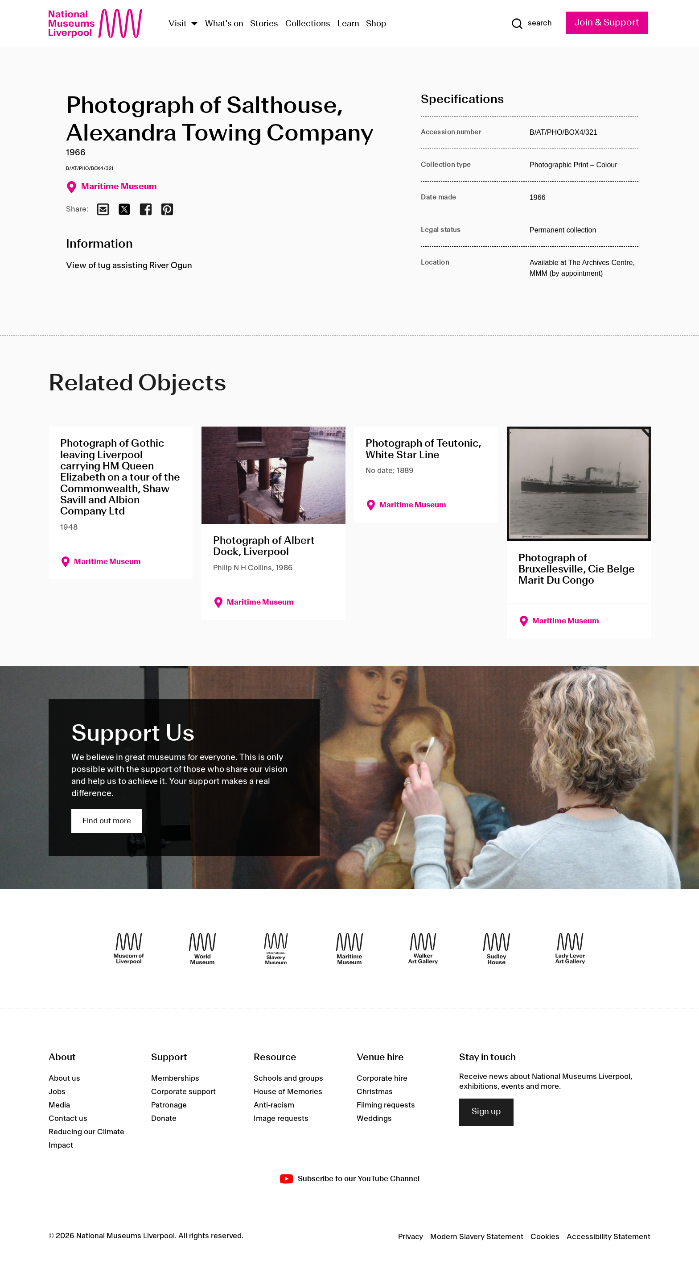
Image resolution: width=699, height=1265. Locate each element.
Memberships (175, 1078)
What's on (224, 24)
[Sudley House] (496, 948)
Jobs (57, 1092)
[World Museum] (202, 948)
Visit (178, 24)
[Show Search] (531, 23)
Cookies (544, 1237)
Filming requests (386, 1105)
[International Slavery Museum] (275, 948)
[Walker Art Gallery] (423, 948)
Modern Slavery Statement (476, 1237)
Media (59, 1105)
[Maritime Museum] (349, 948)
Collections (307, 24)
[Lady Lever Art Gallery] (570, 948)
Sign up (486, 1111)
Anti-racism (274, 1105)
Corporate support (183, 1092)
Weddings (374, 1119)
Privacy (410, 1237)
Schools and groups (288, 1078)
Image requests (281, 1119)
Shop (376, 24)
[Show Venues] (194, 24)
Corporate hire (382, 1078)
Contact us (68, 1119)
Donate (164, 1119)
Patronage (169, 1105)
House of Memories (288, 1092)
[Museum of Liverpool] (128, 948)
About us (64, 1078)
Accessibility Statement (608, 1237)
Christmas (375, 1092)
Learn (348, 24)
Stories (264, 24)
